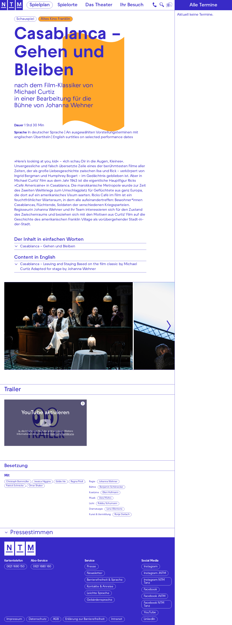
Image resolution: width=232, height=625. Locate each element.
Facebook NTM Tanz (154, 604)
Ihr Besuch (131, 5)
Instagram (151, 566)
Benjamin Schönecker (111, 487)
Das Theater (98, 5)
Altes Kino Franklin (55, 19)
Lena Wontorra (114, 509)
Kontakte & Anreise (100, 586)
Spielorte (68, 5)
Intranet (116, 619)
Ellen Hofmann (110, 493)
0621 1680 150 (15, 566)
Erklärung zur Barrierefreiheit (85, 619)
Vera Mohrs (105, 498)
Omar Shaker (36, 486)
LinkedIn (149, 619)
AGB (56, 619)
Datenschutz (37, 619)
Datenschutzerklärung (62, 434)
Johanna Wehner (108, 482)
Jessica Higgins (42, 482)
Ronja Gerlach (122, 514)
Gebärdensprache (99, 600)
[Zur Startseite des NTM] (11, 5)
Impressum (14, 619)
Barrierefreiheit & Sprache (105, 580)
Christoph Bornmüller (17, 482)
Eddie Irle (61, 482)
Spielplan (40, 5)
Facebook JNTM (154, 596)
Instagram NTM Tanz (154, 581)
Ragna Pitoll (77, 482)
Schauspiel (25, 19)
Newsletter (94, 573)
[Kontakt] (155, 5)
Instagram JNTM (155, 573)
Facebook (150, 589)
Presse (91, 566)
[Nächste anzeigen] (169, 325)
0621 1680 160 (42, 566)
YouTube (150, 612)
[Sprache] (169, 5)
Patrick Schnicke (15, 486)
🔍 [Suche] (161, 6)
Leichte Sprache (98, 593)
